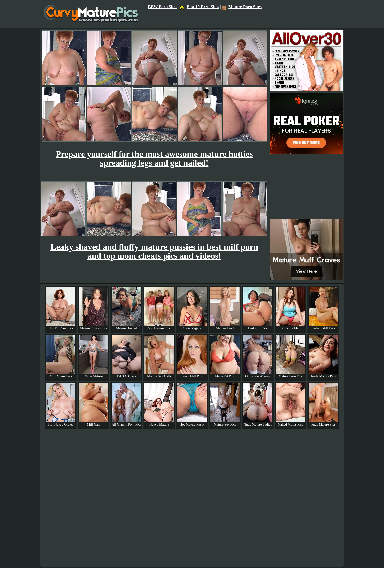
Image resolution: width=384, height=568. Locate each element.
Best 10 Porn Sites (199, 6)
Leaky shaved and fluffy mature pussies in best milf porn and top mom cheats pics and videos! (154, 251)
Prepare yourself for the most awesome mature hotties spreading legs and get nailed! (154, 158)
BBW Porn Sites (162, 6)
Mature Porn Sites (242, 6)
